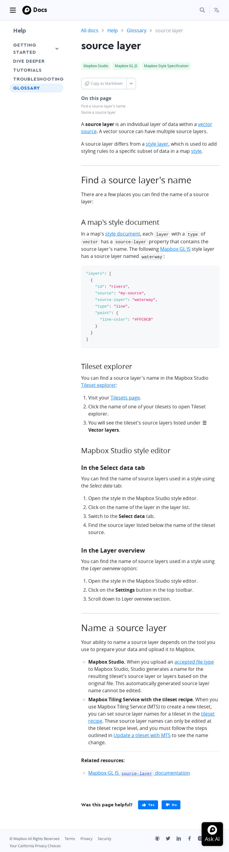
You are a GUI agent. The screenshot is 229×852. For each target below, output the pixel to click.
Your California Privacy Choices (35, 843)
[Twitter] (171, 837)
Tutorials (27, 70)
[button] (216, 10)
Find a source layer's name (103, 106)
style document (122, 233)
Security (104, 836)
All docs (89, 30)
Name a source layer (98, 112)
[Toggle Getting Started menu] (57, 49)
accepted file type (194, 660)
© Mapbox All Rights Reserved (34, 836)
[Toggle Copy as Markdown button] (131, 83)
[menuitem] (216, 10)
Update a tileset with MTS (142, 733)
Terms (70, 836)
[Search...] (202, 10)
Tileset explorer (98, 383)
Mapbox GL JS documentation (139, 771)
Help (19, 31)
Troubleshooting (36, 79)
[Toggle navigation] (13, 10)
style (196, 151)
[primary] (148, 802)
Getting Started (24, 49)
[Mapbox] (26, 10)
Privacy (86, 836)
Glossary (26, 88)
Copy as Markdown (104, 83)
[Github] (160, 837)
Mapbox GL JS (175, 248)
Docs (40, 10)
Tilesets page (125, 396)
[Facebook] (192, 837)
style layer (157, 144)
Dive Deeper (29, 61)
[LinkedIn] (182, 837)
